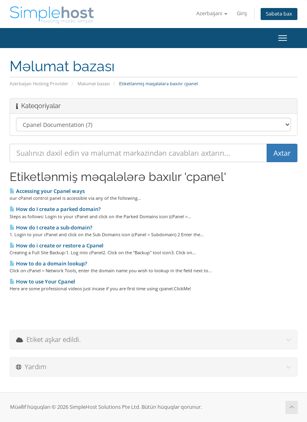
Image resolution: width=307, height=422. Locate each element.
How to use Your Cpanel (42, 281)
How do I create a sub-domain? (51, 227)
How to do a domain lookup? (48, 263)
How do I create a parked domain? (55, 209)
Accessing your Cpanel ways (47, 191)
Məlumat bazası (94, 83)
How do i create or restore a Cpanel (57, 245)
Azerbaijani (211, 13)
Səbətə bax (279, 13)
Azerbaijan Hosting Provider (39, 83)
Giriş (242, 13)
